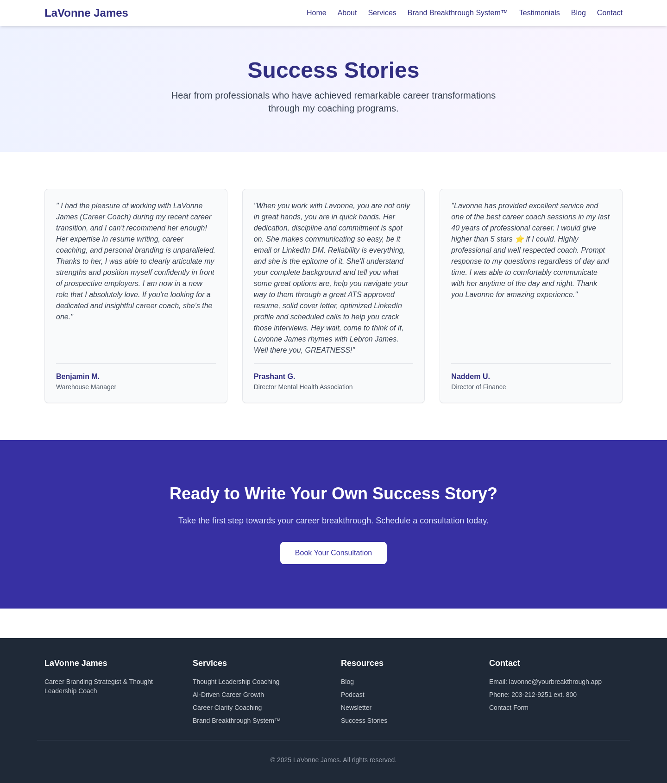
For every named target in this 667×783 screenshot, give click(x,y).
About (347, 13)
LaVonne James (86, 12)
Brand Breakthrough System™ (458, 13)
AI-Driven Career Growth (228, 694)
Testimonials (539, 13)
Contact (610, 13)
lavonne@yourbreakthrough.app (555, 681)
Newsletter (356, 707)
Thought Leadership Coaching (236, 681)
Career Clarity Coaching (227, 707)
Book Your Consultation (333, 553)
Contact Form (509, 707)
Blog (578, 13)
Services (382, 13)
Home (317, 13)
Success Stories (364, 720)
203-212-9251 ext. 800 (544, 694)
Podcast (353, 694)
